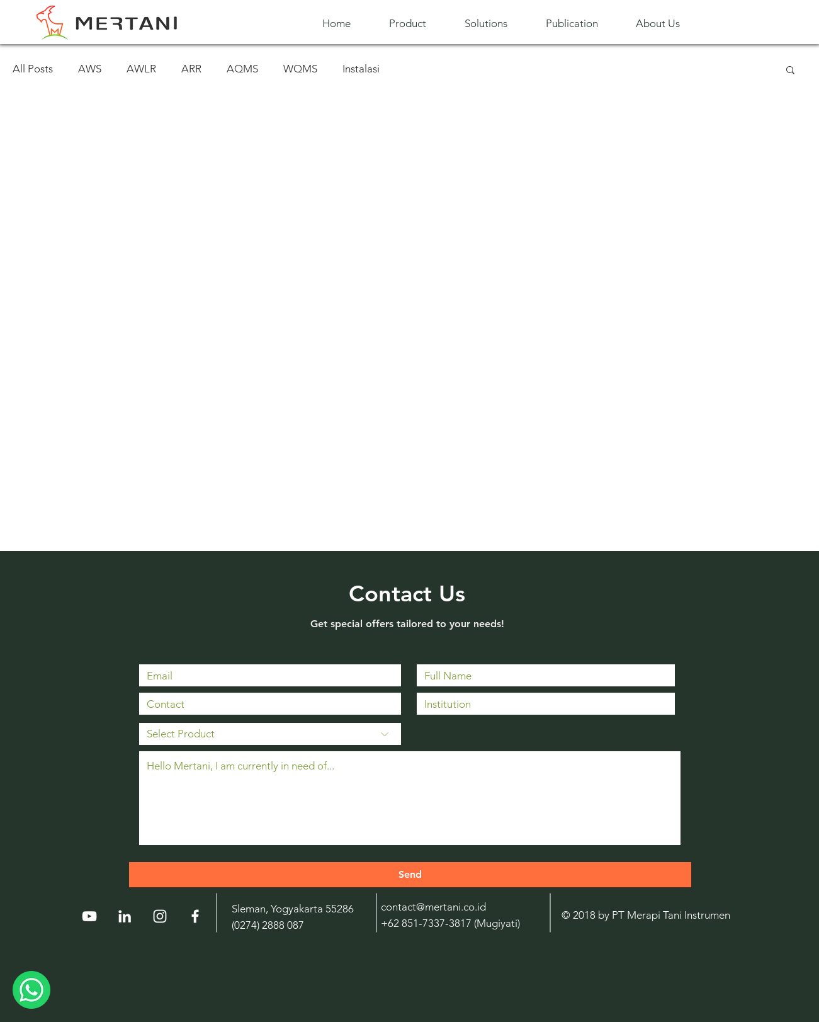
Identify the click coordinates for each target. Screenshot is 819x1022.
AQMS (242, 68)
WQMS (300, 68)
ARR (191, 68)
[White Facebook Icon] (195, 916)
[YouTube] (89, 916)
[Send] (410, 874)
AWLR (141, 68)
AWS (89, 68)
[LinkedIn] (124, 916)
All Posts (33, 68)
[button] (417, 23)
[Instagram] (160, 916)
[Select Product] (270, 734)
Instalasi (361, 68)
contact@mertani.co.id (433, 906)
